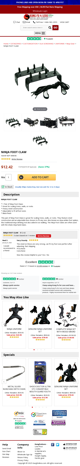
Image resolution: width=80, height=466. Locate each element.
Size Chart (6, 451)
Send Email (6, 448)
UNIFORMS (59, 43)
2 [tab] (37, 349)
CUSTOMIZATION (30, 43)
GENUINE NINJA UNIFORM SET (40, 330)
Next (76, 324)
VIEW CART (64, 22)
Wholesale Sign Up (24, 454)
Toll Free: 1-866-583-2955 (46, 22)
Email (28, 22)
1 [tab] (34, 349)
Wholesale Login (40, 11)
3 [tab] (41, 349)
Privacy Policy (22, 460)
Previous (4, 324)
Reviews (5, 457)
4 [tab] (44, 349)
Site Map (5, 454)
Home (5, 43)
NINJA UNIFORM (14, 329)
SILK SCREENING (46, 43)
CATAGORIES (15, 43)
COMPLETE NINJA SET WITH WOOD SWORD (66, 330)
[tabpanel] (14, 325)
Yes (43, 255)
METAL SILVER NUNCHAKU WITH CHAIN (14, 387)
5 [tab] (46, 407)
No (48, 255)
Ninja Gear (70, 43)
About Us (21, 451)
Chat (18, 22)
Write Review (17, 159)
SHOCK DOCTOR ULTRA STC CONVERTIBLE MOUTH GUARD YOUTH (40, 389)
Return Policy (22, 457)
